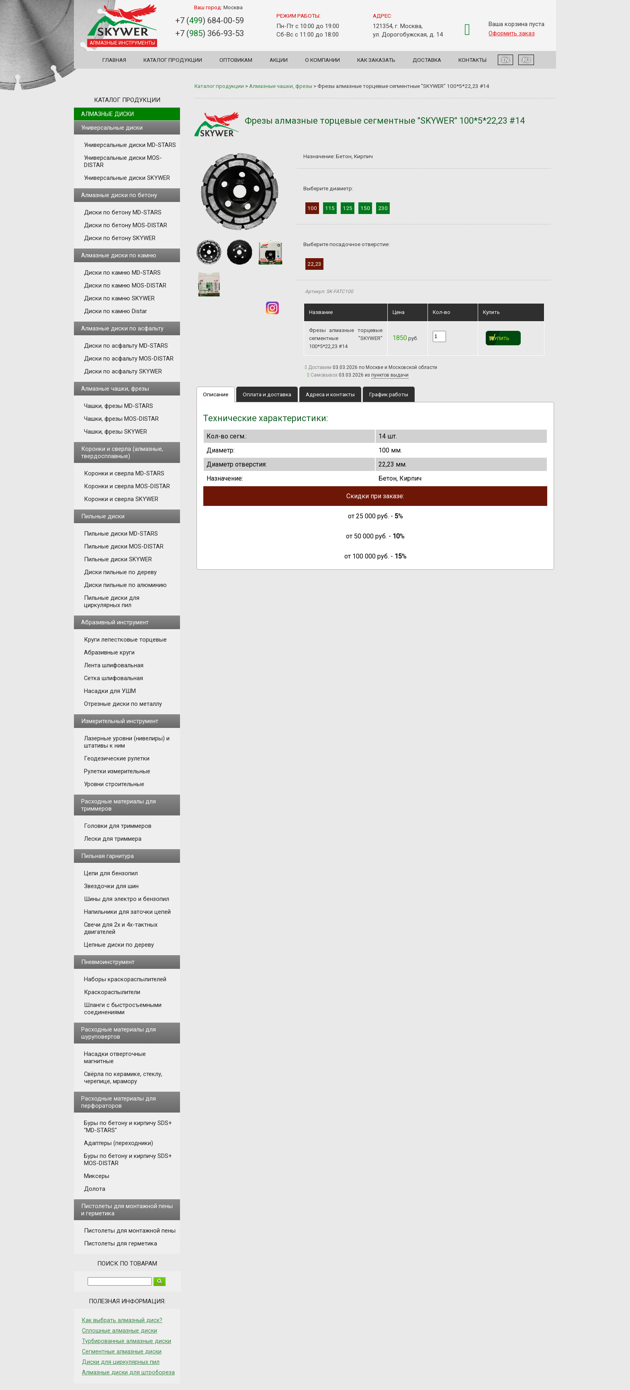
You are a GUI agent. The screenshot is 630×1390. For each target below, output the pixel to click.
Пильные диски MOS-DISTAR (124, 546)
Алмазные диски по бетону (119, 195)
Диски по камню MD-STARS (122, 272)
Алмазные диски (107, 114)
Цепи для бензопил (111, 873)
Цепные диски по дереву (119, 944)
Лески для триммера (112, 838)
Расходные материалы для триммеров (118, 805)
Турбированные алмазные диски (126, 1341)
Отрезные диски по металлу (123, 703)
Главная (114, 60)
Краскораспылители (112, 992)
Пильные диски (103, 516)
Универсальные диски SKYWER (127, 177)
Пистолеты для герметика (120, 1243)
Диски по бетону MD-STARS (123, 212)
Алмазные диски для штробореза (128, 1372)
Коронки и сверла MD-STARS (124, 473)
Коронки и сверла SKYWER (121, 499)
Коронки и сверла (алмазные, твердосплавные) (122, 452)
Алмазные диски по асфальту (122, 328)
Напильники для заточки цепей (127, 911)
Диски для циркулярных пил (121, 1362)
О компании (322, 60)
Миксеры (96, 1176)
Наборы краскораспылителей (125, 979)
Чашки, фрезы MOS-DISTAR (121, 418)
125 (347, 208)
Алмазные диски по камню (118, 255)
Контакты (472, 60)
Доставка (427, 60)
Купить (500, 338)
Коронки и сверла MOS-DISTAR (127, 486)
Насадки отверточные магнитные (115, 1057)
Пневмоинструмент (108, 962)
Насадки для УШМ (110, 691)
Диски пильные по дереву (120, 572)
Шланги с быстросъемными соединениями (123, 1008)
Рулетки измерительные (117, 771)
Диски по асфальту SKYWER (123, 371)
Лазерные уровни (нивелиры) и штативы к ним (127, 742)
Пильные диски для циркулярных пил (111, 601)
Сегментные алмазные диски (122, 1351)
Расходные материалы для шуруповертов (118, 1033)
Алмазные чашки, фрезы (115, 388)
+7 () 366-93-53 (209, 33)
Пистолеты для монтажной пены (130, 1230)
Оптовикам (235, 60)
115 (330, 208)
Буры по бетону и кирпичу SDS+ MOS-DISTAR (128, 1159)
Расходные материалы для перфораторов (118, 1102)
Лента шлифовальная (113, 665)
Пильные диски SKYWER (118, 559)
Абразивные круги (109, 652)
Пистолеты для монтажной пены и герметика (127, 1209)
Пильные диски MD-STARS (121, 533)
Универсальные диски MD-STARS (130, 145)
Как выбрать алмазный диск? (122, 1320)
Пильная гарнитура (107, 856)
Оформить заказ (512, 33)
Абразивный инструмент (115, 622)
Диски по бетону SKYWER (119, 238)
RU (526, 60)
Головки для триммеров (117, 826)
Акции (279, 60)
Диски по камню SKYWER (119, 298)
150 (365, 208)
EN (505, 60)
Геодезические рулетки (116, 758)
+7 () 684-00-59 (209, 20)
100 (312, 208)
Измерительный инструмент (119, 721)
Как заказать (376, 60)
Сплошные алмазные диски (119, 1330)
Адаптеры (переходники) (118, 1143)
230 (383, 208)
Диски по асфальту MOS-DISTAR (129, 358)
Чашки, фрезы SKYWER (115, 431)
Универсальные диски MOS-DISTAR (123, 161)
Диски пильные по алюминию (125, 585)
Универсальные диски (112, 127)
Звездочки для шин (111, 886)
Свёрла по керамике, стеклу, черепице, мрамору (123, 1077)
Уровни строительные (114, 784)
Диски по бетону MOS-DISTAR (125, 225)
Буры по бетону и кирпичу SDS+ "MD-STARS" (128, 1126)
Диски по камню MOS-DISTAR (125, 285)
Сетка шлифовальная (113, 678)
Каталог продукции (172, 60)
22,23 (314, 264)
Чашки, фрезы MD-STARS (118, 406)
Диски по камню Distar (115, 311)
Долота (94, 1188)
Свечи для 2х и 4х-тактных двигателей (121, 928)
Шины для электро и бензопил (126, 899)
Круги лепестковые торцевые (125, 639)
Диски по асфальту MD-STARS (126, 345)
